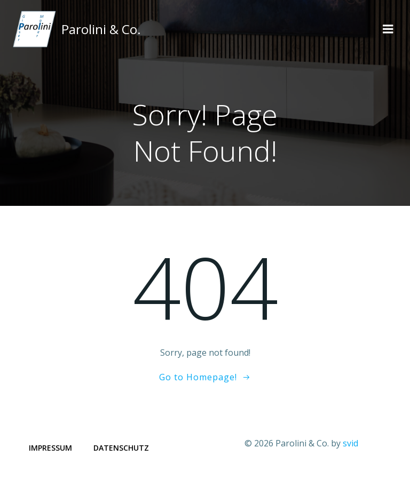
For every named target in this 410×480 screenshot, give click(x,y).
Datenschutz (121, 448)
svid (350, 443)
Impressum (50, 448)
